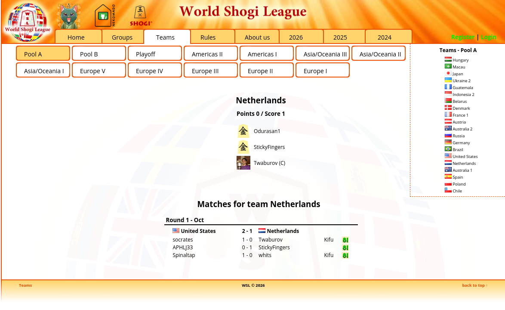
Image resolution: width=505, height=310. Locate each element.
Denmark (457, 108)
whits (265, 255)
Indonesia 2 (459, 94)
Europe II (260, 71)
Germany (457, 143)
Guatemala (459, 87)
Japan (454, 74)
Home (76, 37)
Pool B (89, 54)
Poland (455, 184)
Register (463, 37)
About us (257, 37)
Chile (453, 191)
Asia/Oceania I (44, 71)
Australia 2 (458, 129)
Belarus (456, 101)
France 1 (456, 115)
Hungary (456, 60)
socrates (182, 239)
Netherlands (460, 163)
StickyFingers (269, 147)
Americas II (207, 54)
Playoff (145, 54)
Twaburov (270, 239)
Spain (454, 177)
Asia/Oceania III (325, 54)
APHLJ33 (182, 247)
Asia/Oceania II (380, 54)
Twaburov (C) (269, 163)
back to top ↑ (475, 285)
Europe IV (149, 71)
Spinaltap (183, 255)
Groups (122, 37)
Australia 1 (458, 170)
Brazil (454, 149)
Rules (208, 37)
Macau (455, 67)
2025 (340, 37)
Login (488, 37)
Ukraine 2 (458, 81)
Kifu (328, 239)
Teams (165, 37)
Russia (455, 136)
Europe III (205, 71)
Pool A (33, 54)
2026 (296, 37)
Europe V (92, 71)
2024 (384, 37)
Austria (455, 122)
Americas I (262, 54)
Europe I (315, 71)
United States (461, 156)
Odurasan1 (267, 131)
